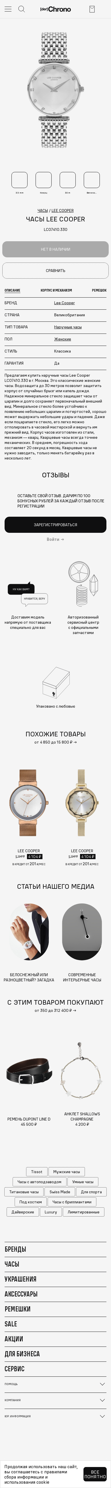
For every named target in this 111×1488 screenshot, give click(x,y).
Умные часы (83, 1181)
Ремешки (18, 1309)
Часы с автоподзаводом (39, 1181)
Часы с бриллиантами (71, 1201)
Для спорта (91, 1191)
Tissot (36, 1171)
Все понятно (95, 1474)
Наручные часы (68, 327)
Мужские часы (66, 1171)
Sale (11, 1324)
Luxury (51, 1212)
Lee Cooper (64, 302)
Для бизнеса (22, 1353)
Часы (12, 1264)
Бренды (15, 1249)
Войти (53, 539)
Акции (14, 1338)
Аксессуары (21, 1294)
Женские (62, 339)
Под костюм (31, 1201)
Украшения (20, 1279)
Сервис (14, 1368)
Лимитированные (84, 1212)
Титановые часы (24, 1191)
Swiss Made (60, 1191)
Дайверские (22, 1212)
